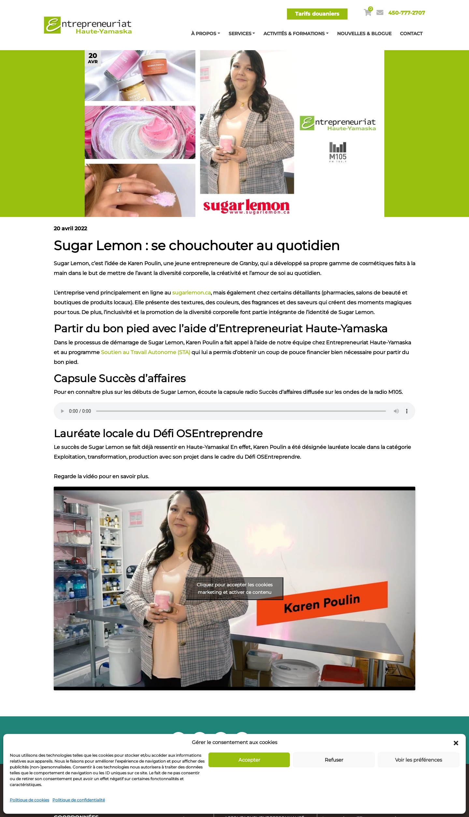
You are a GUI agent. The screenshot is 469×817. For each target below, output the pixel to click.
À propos (203, 33)
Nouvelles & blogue (364, 33)
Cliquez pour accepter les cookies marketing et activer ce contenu (235, 588)
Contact (411, 33)
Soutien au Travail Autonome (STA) (145, 352)
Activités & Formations (294, 33)
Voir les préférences (418, 760)
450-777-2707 (406, 13)
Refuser (334, 760)
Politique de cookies (29, 799)
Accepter (249, 760)
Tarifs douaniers (317, 14)
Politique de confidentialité (78, 799)
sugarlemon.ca (191, 293)
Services (240, 33)
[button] (456, 742)
